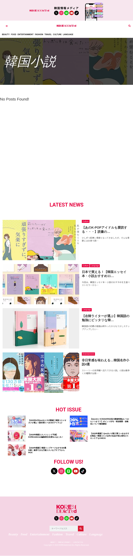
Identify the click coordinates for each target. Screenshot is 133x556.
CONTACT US (80, 542)
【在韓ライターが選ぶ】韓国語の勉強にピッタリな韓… (105, 318)
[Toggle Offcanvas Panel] (7, 26)
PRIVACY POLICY (64, 542)
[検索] (80, 528)
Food (14, 34)
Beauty (6, 34)
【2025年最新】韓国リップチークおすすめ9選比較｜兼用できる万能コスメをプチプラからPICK (47, 450)
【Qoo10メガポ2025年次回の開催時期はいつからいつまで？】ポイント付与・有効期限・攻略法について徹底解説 (109, 421)
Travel (50, 34)
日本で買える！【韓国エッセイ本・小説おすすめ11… (104, 274)
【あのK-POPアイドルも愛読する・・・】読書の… (104, 229)
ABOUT (50, 542)
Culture (59, 34)
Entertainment (26, 34)
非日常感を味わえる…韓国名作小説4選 (105, 362)
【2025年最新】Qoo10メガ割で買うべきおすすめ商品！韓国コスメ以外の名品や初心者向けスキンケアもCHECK (109, 435)
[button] (129, 26)
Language (70, 34)
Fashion (40, 34)
